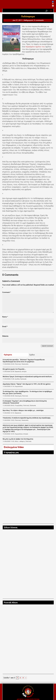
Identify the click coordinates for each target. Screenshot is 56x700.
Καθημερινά (28, 20)
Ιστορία (24, 371)
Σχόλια (32, 355)
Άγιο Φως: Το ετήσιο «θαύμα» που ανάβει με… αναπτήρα (23, 410)
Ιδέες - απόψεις (20, 441)
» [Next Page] (25, 678)
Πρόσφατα (8, 355)
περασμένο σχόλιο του (35, 46)
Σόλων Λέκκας (11, 527)
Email (5, 327)
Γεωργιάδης (19, 405)
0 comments (39, 20)
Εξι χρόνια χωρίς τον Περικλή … (14, 369)
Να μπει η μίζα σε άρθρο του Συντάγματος (18, 439)
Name (5, 317)
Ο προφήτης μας (11, 452)
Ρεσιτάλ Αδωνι (11, 602)
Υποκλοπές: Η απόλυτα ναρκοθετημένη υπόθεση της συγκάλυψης (26, 418)
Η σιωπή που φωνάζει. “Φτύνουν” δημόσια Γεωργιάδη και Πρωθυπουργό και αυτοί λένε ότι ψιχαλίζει (24, 361)
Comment (6, 292)
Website (5, 336)
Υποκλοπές (24, 364)
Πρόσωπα (23, 379)
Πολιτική (18, 364)
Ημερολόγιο (19, 386)
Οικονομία (18, 396)
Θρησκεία (18, 371)
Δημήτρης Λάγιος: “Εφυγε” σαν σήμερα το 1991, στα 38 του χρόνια (26, 384)
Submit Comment (47, 346)
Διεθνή (17, 379)
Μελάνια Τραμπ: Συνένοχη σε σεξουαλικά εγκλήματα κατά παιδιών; (27, 377)
